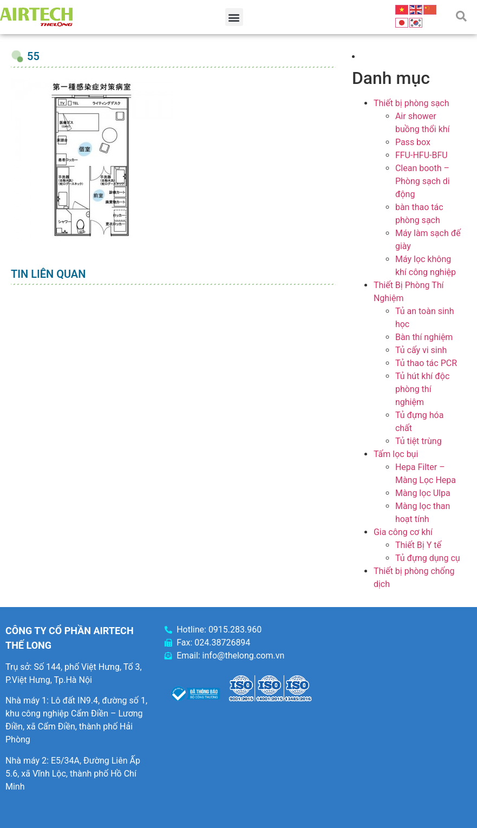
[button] (234, 17)
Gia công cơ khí (403, 532)
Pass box (412, 142)
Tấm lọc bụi (396, 454)
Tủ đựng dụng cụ (427, 558)
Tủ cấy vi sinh (421, 350)
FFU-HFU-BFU (421, 155)
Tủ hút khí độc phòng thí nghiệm (422, 389)
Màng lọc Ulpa (422, 493)
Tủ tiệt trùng (418, 441)
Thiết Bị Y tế (418, 545)
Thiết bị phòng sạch (411, 103)
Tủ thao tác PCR (426, 363)
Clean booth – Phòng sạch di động (422, 181)
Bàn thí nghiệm (424, 337)
